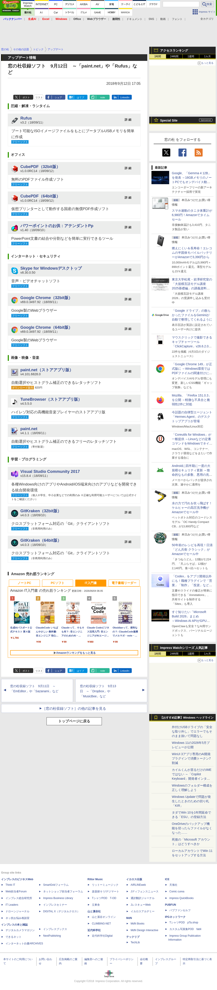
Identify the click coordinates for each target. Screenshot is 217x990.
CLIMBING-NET (101, 923)
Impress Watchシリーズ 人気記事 (184, 648)
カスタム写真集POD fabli (185, 929)
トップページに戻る (74, 721)
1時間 (157, 56)
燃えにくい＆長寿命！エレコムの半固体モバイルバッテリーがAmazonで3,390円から (192, 252)
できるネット (13, 936)
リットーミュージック (105, 884)
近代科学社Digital (102, 935)
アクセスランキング (174, 50)
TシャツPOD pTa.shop (183, 922)
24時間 (174, 56)
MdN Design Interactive (144, 930)
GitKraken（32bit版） (40, 511)
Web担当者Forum (16, 891)
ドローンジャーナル (17, 911)
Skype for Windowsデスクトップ (51, 268)
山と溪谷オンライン (104, 916)
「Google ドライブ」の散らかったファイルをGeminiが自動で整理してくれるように (192, 315)
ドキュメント (134, 19)
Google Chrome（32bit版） (46, 297)
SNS (151, 19)
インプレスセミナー (55, 904)
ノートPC (24, 583)
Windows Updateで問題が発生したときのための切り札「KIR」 (191, 801)
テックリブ (133, 936)
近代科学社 (94, 930)
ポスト (26, 97)
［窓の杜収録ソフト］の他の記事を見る (74, 708)
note (102, 97)
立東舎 (96, 904)
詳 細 (128, 119)
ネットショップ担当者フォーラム (63, 891)
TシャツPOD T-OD (104, 898)
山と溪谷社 (94, 911)
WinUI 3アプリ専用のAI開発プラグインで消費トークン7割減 (191, 758)
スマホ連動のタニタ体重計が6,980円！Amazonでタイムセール (192, 215)
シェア (58, 97)
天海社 (173, 884)
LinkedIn (125, 97)
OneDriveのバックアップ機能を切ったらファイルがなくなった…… (192, 828)
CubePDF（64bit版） (40, 196)
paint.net (28, 428)
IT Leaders (12, 904)
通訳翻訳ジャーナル (143, 898)
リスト (39, 97)
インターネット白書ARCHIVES (24, 943)
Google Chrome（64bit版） (46, 327)
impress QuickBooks (181, 898)
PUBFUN (170, 904)
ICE (167, 879)
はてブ (80, 97)
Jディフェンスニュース (145, 891)
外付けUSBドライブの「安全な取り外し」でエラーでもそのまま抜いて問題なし (192, 731)
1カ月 (207, 56)
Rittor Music (95, 879)
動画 (163, 19)
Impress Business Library (58, 898)
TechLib (135, 942)
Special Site (169, 120)
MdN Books (137, 923)
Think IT (10, 884)
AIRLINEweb (138, 884)
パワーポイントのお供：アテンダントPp (56, 225)
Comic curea (176, 891)
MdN (129, 918)
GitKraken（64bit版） (40, 540)
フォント (177, 19)
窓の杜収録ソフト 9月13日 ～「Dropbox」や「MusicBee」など (98, 691)
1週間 (191, 56)
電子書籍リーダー (124, 583)
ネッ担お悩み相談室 (17, 918)
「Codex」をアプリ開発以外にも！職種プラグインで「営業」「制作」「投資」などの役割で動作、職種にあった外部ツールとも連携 (192, 585)
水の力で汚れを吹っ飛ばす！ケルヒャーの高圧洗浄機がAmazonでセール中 (192, 507)
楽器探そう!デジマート (105, 891)
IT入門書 (91, 583)
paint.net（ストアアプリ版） (46, 369)
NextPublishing (52, 935)
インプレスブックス (55, 929)
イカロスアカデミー (143, 911)
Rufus (26, 118)
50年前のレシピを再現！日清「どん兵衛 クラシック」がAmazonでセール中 (192, 549)
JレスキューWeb (141, 904)
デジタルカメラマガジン (20, 930)
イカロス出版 (134, 879)
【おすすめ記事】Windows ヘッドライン (186, 717)
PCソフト (57, 583)
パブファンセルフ (180, 910)
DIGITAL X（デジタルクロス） (61, 911)
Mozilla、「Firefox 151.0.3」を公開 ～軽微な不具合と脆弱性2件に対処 (191, 400)
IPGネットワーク (175, 916)
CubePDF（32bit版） (40, 166)
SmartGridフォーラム (56, 884)
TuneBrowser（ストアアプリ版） (51, 399)
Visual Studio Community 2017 (50, 471)
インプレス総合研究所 (19, 898)
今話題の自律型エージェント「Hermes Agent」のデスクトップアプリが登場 (192, 416)
